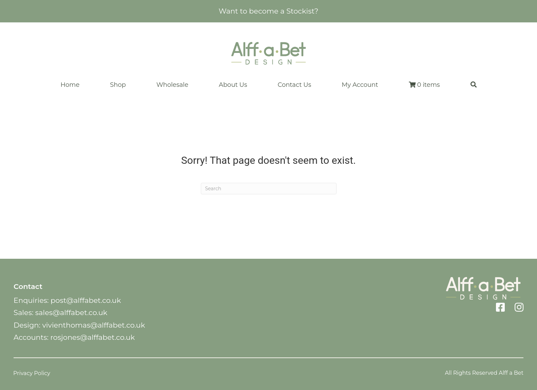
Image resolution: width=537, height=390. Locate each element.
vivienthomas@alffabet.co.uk (93, 325)
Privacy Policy (31, 373)
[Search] (269, 188)
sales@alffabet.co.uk (71, 312)
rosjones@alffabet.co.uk (92, 337)
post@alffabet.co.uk (86, 300)
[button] (473, 85)
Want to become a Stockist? (268, 11)
